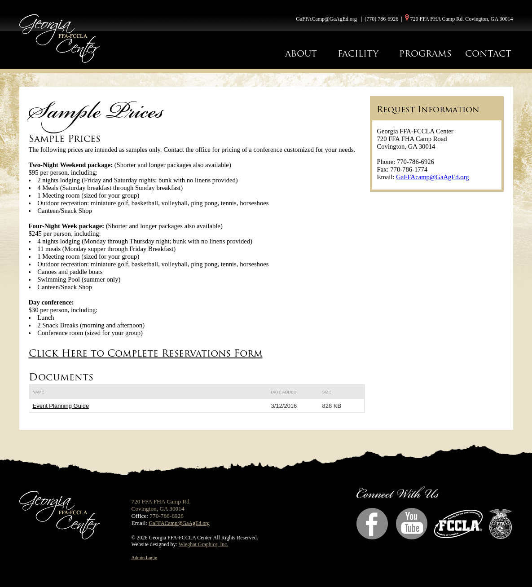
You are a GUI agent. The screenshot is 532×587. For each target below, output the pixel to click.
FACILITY (358, 53)
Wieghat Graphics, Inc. (204, 544)
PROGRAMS (425, 53)
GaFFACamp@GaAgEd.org (326, 19)
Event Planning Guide (61, 405)
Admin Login (145, 557)
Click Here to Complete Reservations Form (146, 353)
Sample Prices (65, 138)
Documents (61, 377)
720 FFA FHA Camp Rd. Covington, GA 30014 (461, 19)
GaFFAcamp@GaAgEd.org (432, 177)
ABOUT (301, 53)
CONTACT (488, 53)
